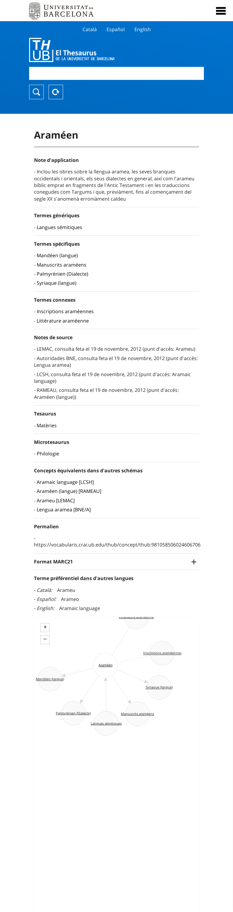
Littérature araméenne (63, 320)
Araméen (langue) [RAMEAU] (69, 491)
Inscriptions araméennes (65, 311)
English (142, 29)
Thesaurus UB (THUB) (90, 50)
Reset (56, 92)
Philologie (48, 453)
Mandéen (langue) (57, 255)
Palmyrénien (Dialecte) (62, 274)
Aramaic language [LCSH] (65, 482)
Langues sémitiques (59, 227)
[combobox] (116, 73)
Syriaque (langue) (56, 283)
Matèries (47, 425)
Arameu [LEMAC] (56, 500)
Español (115, 29)
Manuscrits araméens (61, 264)
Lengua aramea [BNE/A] (64, 509)
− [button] (45, 639)
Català (90, 29)
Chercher (36, 92)
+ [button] (45, 627)
